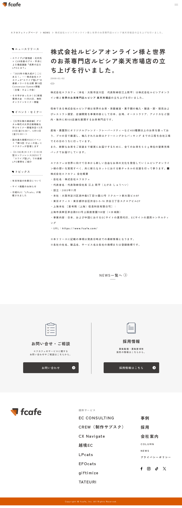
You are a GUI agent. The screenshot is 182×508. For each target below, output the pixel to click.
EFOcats (87, 466)
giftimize (89, 475)
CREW (102, 429)
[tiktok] (159, 473)
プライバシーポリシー (156, 460)
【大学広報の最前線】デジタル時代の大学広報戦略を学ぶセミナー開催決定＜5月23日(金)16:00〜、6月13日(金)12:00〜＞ (27, 127)
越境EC (86, 447)
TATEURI (88, 484)
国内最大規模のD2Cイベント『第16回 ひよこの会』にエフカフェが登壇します (27, 143)
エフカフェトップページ (24, 32)
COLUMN (147, 446)
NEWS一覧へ (110, 277)
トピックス (57, 85)
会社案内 (150, 439)
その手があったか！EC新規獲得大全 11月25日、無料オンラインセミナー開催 (27, 98)
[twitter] (167, 473)
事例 (145, 420)
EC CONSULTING (96, 420)
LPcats (86, 457)
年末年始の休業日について (26, 180)
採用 (145, 430)
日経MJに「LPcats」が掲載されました (26, 194)
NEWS (46, 32)
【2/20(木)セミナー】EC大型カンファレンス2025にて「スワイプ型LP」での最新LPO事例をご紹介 (27, 156)
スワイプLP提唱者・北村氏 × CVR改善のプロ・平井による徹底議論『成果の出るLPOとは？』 (27, 62)
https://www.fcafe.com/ (80, 231)
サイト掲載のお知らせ (24, 186)
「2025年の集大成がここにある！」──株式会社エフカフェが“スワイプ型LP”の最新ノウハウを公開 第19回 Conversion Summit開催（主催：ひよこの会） (27, 81)
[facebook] (142, 473)
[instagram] (149, 473)
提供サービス (87, 413)
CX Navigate (92, 438)
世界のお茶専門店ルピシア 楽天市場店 (86, 100)
